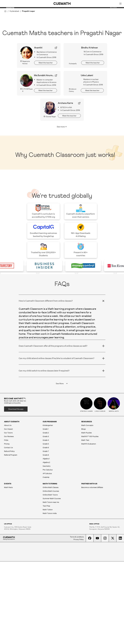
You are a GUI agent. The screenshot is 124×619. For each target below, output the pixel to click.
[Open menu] (120, 3)
